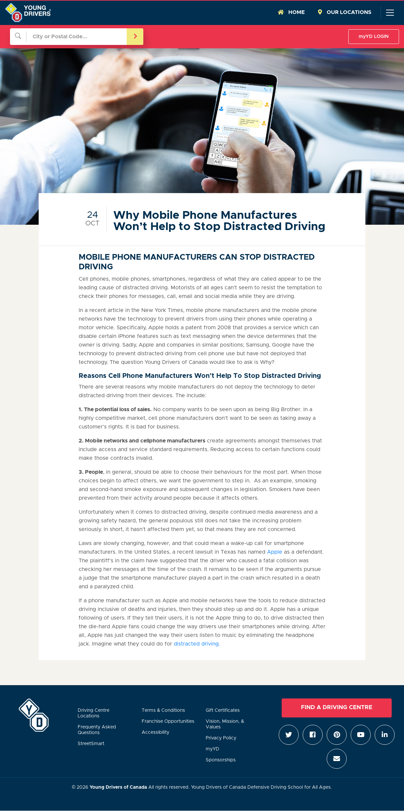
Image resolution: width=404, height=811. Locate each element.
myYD (212, 749)
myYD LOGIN (374, 36)
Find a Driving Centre (336, 707)
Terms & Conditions (163, 710)
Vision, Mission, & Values (225, 724)
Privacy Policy (221, 738)
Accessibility (155, 732)
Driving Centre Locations (93, 713)
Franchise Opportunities (168, 721)
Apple (274, 552)
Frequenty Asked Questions (97, 730)
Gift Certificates (223, 710)
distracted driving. (197, 644)
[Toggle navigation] (389, 12)
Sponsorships (221, 760)
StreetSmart (91, 743)
